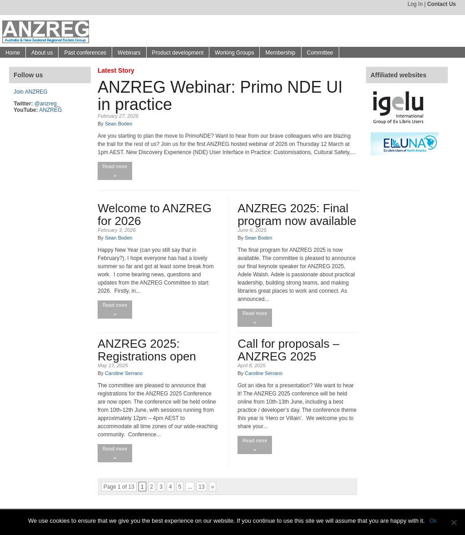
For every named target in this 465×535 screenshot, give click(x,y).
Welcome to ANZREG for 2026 (155, 214)
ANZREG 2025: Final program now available (296, 214)
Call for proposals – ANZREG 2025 (288, 350)
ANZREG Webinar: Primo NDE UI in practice (220, 96)
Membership (280, 53)
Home (12, 53)
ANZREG (50, 110)
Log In (414, 4)
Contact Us (441, 4)
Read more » (115, 171)
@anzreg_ (47, 103)
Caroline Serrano (124, 373)
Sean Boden (119, 123)
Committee (320, 53)
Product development (177, 53)
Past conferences (85, 53)
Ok (433, 520)
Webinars (129, 53)
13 (201, 487)
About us (42, 53)
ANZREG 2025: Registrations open (147, 350)
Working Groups (234, 53)
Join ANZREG (31, 92)
